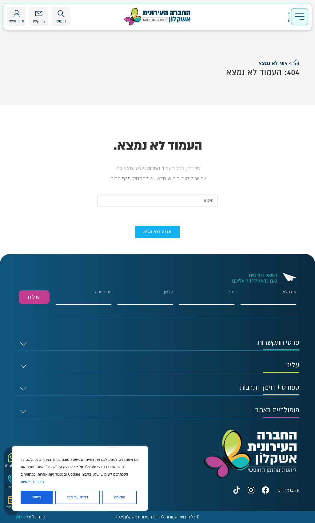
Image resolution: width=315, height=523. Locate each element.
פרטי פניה (83, 297)
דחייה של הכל (77, 497)
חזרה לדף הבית (157, 231)
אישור (36, 497)
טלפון (145, 297)
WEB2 (21, 517)
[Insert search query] (157, 201)
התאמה (119, 497)
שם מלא (268, 297)
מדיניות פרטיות (32, 482)
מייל (206, 297)
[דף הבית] (296, 63)
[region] (80, 478)
